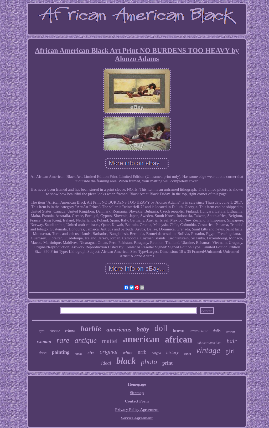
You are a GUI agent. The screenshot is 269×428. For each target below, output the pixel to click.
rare (62, 340)
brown (178, 330)
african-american (209, 342)
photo (149, 362)
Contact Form (137, 401)
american (141, 339)
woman (44, 341)
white (127, 352)
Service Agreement (137, 418)
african (178, 339)
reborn (70, 331)
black (126, 361)
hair (232, 341)
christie (55, 331)
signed (187, 353)
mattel (110, 341)
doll (161, 328)
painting (61, 352)
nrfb (142, 352)
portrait (230, 331)
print (167, 363)
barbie (91, 328)
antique (86, 340)
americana (199, 330)
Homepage (137, 384)
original (109, 352)
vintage (208, 350)
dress (42, 353)
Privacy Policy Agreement (137, 409)
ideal (106, 363)
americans (118, 329)
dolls (216, 331)
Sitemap (137, 393)
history (172, 352)
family (78, 353)
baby (142, 329)
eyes (41, 331)
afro (90, 353)
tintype (156, 353)
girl (230, 351)
